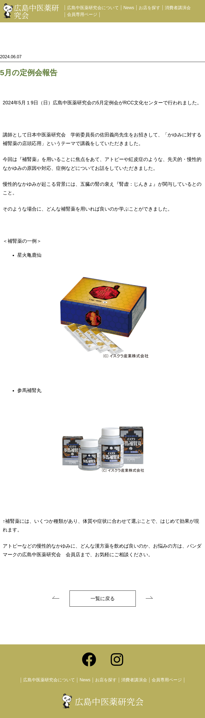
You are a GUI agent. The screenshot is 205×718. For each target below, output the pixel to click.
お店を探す (149, 8)
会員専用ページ (82, 14)
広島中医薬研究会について (93, 8)
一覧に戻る (103, 598)
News (128, 8)
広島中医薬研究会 (36, 11)
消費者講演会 (178, 8)
